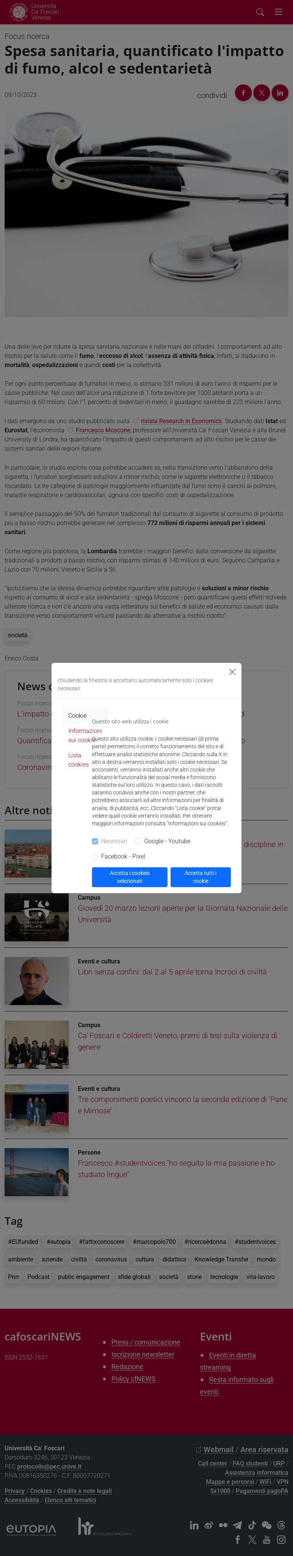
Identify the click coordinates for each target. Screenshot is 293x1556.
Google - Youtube (167, 841)
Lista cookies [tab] (78, 760)
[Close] (232, 672)
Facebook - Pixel (123, 856)
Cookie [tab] (77, 715)
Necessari (114, 841)
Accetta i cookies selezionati (130, 877)
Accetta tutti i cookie (200, 877)
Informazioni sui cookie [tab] (85, 735)
